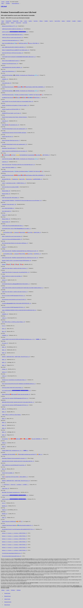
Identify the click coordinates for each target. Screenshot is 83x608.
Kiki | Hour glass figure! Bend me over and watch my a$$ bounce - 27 (15, 243)
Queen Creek (18, 22)
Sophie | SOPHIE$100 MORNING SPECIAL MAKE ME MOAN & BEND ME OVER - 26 (19, 310)
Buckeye (12, 22)
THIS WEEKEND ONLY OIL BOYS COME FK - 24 (12, 67)
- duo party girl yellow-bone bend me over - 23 (10, 40)
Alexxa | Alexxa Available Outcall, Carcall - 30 (10, 60)
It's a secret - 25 (5, 343)
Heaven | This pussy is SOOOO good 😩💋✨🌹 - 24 (12, 521)
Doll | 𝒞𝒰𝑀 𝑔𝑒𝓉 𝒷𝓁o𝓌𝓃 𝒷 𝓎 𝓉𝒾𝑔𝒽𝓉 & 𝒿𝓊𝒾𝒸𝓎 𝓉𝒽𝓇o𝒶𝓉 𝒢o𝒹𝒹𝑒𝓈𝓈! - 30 (13, 321)
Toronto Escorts (7, 593)
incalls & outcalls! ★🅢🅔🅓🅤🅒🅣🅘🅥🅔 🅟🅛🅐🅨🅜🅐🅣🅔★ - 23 (15, 31)
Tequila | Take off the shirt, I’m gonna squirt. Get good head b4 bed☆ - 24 (15, 272)
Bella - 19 (4, 418)
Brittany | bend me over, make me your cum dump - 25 (12, 276)
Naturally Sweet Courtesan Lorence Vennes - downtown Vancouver (14, 117)
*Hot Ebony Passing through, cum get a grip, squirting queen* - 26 (14, 128)
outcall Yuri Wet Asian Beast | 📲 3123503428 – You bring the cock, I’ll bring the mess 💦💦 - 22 (20, 90)
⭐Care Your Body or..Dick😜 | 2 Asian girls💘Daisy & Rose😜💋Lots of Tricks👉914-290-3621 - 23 (21, 253)
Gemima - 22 (4, 369)
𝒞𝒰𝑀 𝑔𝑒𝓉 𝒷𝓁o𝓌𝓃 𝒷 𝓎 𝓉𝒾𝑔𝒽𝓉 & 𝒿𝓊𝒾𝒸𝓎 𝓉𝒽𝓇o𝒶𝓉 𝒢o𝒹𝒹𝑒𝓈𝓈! (11, 414)
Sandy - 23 (4, 517)
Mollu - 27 (4, 446)
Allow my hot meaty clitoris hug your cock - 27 (11, 140)
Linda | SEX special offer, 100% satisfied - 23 (10, 197)
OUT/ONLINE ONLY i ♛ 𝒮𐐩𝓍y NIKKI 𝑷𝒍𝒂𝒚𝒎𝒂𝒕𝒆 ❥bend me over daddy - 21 (16, 228)
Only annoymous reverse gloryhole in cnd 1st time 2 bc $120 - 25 (14, 299)
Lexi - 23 (3, 325)
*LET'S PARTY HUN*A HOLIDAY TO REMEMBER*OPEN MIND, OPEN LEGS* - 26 (19, 56)
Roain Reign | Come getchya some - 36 (9, 148)
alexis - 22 (4, 328)
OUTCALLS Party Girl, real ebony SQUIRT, (10, 186)
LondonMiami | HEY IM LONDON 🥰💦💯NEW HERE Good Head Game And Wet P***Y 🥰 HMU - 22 (22, 454)
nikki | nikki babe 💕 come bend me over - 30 (10, 124)
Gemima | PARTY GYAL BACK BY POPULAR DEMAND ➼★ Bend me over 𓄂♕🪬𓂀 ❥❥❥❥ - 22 (21, 339)
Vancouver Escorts (7, 601)
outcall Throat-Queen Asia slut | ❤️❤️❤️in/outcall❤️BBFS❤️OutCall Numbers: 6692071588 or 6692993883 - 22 (23, 86)
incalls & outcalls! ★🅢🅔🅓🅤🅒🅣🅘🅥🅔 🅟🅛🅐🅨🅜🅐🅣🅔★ (14, 499)
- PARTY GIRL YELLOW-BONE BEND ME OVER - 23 (12, 34)
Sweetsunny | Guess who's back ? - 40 (9, 204)
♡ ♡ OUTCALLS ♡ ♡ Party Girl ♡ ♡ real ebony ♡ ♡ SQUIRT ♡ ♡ (15, 484)
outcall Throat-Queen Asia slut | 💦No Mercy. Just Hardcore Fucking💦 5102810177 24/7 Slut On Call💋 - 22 (22, 94)
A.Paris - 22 (4, 317)
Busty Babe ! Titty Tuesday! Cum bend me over (11, 492)
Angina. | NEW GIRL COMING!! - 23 (9, 167)
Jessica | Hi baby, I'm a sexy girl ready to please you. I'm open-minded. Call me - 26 (17, 101)
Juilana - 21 (4, 442)
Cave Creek (25, 22)
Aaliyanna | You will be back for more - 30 (10, 63)
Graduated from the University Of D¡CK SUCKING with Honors (14, 132)
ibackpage (13, 590)
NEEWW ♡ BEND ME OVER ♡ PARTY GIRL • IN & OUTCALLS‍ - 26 (16, 356)
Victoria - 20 (4, 215)
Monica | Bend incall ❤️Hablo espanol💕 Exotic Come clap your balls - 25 (16, 394)
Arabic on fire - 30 (5, 488)
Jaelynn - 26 (4, 372)
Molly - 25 (4, 347)
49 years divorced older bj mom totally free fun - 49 (11, 556)
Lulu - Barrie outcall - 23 (6, 211)
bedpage (2, 590)
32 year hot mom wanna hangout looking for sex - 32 (12, 553)
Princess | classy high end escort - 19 (9, 71)
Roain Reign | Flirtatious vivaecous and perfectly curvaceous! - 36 (14, 458)
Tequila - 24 (4, 509)
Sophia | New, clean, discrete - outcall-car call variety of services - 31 (15, 268)
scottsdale (7, 1)
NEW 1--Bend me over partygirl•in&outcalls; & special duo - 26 (14, 465)
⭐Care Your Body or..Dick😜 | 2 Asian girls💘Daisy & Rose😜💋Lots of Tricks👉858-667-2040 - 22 (21, 232)
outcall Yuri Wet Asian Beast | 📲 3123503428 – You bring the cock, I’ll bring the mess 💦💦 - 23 (20, 75)
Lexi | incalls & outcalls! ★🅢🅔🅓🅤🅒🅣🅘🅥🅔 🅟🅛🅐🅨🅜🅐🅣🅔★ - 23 (16, 390)
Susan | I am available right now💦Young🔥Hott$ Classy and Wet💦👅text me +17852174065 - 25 (20, 43)
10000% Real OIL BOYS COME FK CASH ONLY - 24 (12, 28)
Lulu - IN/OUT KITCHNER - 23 (8, 208)
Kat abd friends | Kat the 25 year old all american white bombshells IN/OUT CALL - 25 (18, 529)
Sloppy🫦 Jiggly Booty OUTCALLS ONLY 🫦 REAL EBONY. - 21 (15, 476)
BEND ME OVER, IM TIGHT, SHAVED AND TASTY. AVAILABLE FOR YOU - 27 (18, 402)
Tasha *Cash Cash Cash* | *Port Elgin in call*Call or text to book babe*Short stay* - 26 (18, 164)
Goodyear (7, 22)
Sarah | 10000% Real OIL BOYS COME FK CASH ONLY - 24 (14, 47)
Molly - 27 (4, 411)
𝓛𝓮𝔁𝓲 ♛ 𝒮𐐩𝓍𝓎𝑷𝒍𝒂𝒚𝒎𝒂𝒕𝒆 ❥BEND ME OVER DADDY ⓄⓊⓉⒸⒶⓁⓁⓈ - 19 (16, 303)
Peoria (2, 22)
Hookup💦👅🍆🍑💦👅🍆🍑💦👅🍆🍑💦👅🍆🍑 (13, 264)
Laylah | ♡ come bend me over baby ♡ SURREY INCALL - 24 (14, 183)
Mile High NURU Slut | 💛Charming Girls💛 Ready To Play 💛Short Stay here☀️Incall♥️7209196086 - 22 (22, 179)
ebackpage (19, 590)
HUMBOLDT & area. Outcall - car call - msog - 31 (11, 113)
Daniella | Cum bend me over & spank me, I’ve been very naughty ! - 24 (15, 105)
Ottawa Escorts (7, 604)
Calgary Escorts (7, 599)
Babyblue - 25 (4, 505)
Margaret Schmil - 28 (6, 190)
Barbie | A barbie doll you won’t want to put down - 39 (12, 236)
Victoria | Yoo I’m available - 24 (8, 472)
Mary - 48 (4, 331)
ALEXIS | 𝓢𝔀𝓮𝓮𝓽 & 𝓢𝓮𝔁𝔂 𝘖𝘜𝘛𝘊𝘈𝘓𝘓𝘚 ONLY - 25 (11, 109)
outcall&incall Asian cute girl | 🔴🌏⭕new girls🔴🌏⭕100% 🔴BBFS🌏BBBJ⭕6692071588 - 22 (21, 97)
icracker (7, 590)
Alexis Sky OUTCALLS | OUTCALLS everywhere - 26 (12, 52)
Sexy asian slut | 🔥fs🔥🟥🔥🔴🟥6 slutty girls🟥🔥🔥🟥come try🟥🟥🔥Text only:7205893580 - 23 (22, 438)
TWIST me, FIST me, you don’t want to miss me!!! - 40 (12, 37)
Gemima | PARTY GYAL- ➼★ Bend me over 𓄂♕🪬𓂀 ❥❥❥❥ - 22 (15, 450)
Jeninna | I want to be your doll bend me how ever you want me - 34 (14, 151)
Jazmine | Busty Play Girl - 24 (7, 136)
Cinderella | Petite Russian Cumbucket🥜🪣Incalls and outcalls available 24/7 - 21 (17, 525)
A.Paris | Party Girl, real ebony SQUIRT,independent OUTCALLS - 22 (15, 398)
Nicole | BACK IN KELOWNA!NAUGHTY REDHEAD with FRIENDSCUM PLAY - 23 (19, 383)
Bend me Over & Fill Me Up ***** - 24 (9, 26)
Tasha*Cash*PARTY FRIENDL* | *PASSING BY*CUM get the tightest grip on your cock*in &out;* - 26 (21, 200)
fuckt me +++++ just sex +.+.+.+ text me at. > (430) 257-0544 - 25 (14, 533)
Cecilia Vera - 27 (5, 120)
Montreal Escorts (7, 596)
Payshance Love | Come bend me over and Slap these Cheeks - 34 (14, 379)
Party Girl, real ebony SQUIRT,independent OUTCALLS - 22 (13, 295)
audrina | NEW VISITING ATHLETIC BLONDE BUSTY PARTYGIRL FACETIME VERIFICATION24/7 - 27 (22, 287)
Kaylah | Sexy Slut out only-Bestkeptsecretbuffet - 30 (12, 239)
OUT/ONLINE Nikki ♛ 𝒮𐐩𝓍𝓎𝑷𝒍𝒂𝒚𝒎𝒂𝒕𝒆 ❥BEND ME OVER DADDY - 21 (16, 283)
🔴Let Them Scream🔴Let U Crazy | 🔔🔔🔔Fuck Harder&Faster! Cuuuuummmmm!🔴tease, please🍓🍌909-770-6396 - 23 (26, 154)
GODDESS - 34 (5, 79)
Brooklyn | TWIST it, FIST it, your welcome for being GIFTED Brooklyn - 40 (16, 260)
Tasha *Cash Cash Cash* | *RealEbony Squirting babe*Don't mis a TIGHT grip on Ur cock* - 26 (20, 250)
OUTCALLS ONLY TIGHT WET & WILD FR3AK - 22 (12, 387)
